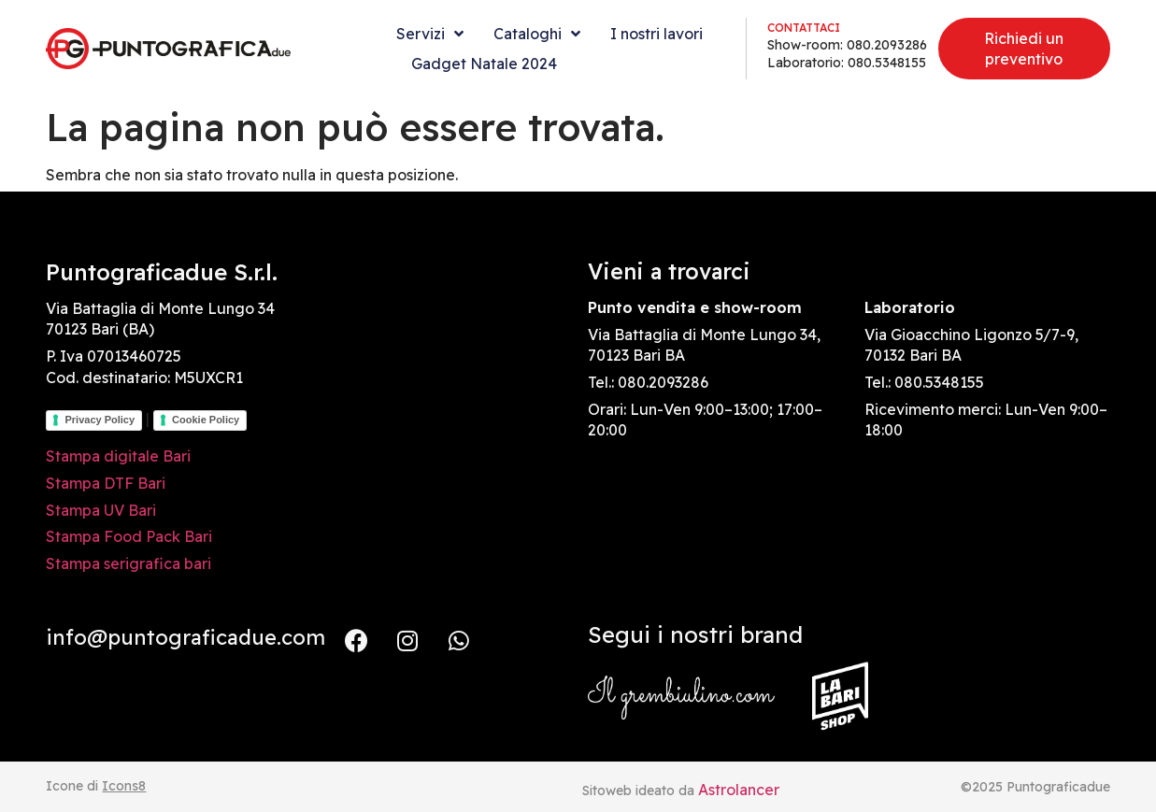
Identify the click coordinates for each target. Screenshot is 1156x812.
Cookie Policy (205, 419)
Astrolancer (738, 789)
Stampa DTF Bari (105, 483)
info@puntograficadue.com (185, 637)
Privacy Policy (99, 419)
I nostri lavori (656, 33)
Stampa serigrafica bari (128, 563)
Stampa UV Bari (101, 510)
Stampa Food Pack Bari (129, 536)
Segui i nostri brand (695, 634)
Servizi (430, 34)
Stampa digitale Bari (118, 456)
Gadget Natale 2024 (484, 63)
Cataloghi (536, 34)
